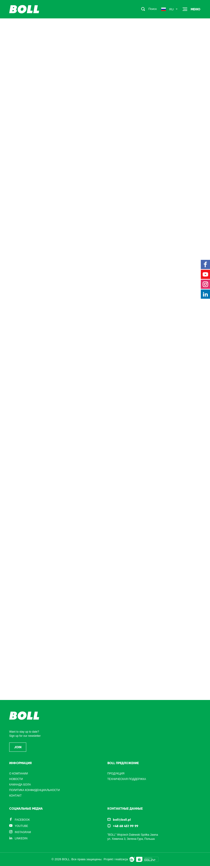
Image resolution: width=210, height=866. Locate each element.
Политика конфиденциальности (34, 790)
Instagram (23, 832)
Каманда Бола (20, 784)
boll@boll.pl (122, 819)
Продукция (115, 773)
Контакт (15, 795)
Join (17, 747)
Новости (16, 779)
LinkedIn (21, 838)
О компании (18, 773)
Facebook (22, 819)
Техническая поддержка (126, 779)
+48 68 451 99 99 (125, 826)
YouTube (21, 826)
